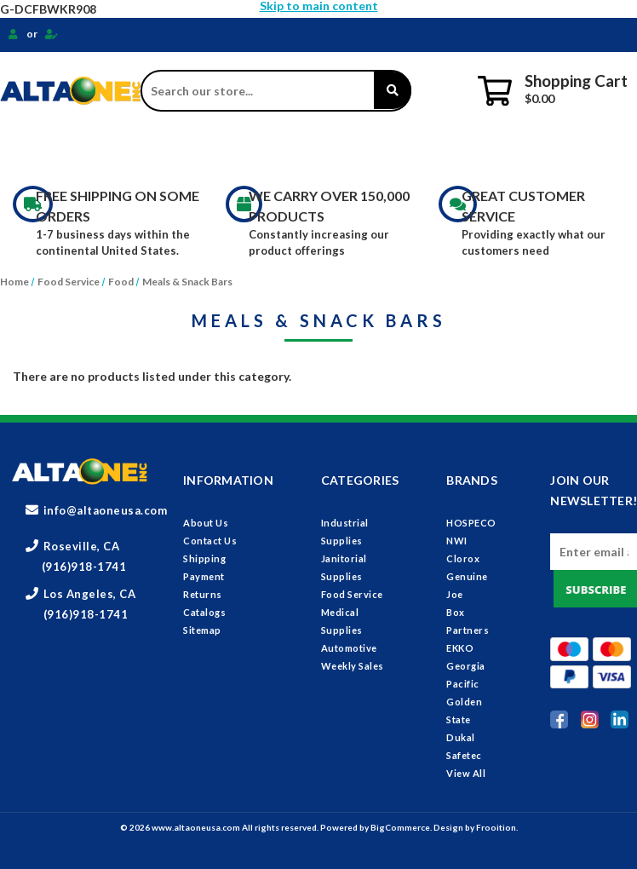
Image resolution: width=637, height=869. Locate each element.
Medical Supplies (495, 150)
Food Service (368, 150)
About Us (205, 522)
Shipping (204, 558)
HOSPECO (471, 522)
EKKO (459, 647)
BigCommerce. (401, 827)
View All (465, 773)
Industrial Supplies (78, 150)
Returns (202, 594)
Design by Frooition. (475, 827)
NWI (457, 540)
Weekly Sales (352, 665)
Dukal (460, 737)
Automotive (349, 647)
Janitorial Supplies (233, 150)
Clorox (462, 558)
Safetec (464, 755)
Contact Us (210, 540)
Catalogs (204, 612)
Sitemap (202, 630)
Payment (204, 576)
